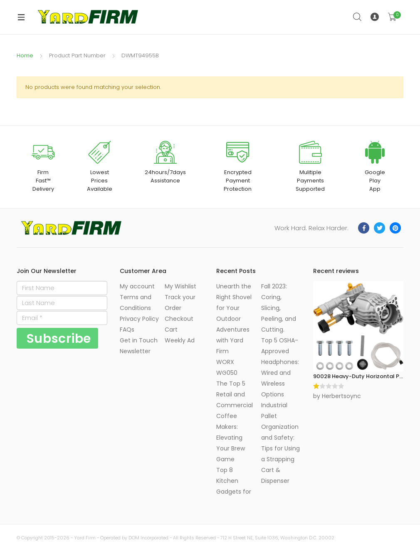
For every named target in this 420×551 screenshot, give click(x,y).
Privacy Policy (139, 319)
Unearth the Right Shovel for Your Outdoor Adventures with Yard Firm (234, 318)
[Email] (62, 318)
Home (25, 55)
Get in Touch (139, 340)
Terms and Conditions (135, 302)
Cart (171, 329)
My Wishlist (180, 286)
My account (137, 286)
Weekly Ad (180, 340)
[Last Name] (62, 303)
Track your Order (180, 302)
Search (357, 17)
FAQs (127, 329)
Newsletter (135, 351)
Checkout (179, 319)
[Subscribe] (57, 338)
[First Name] (62, 288)
